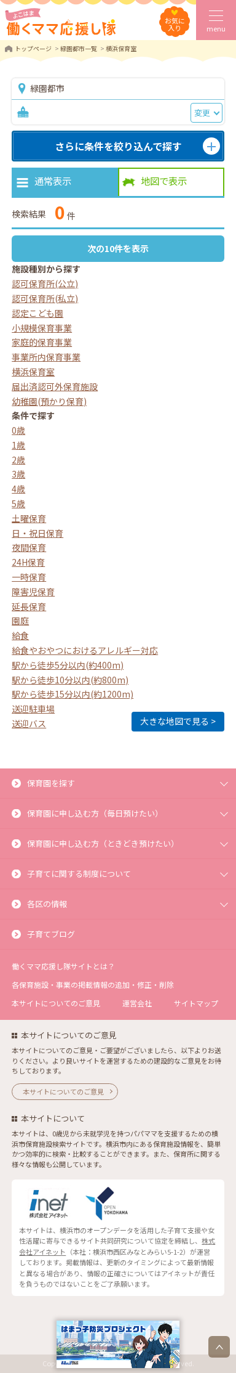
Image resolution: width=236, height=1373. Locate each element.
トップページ (33, 48)
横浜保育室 (33, 371)
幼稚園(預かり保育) (49, 401)
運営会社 (137, 1003)
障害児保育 (33, 591)
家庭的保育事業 (42, 342)
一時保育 (29, 577)
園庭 (20, 620)
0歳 (18, 430)
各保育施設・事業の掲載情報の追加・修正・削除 (93, 984)
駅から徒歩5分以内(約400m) (68, 665)
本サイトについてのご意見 (56, 1003)
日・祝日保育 (37, 533)
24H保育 (28, 562)
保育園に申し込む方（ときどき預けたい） (103, 843)
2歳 (18, 460)
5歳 (18, 503)
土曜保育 (29, 518)
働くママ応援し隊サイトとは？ (63, 966)
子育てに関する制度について (79, 873)
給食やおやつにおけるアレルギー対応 (85, 650)
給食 (20, 635)
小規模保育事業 (42, 328)
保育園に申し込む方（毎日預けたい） (95, 813)
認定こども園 (37, 313)
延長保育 (29, 606)
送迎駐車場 (33, 709)
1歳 (18, 445)
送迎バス (29, 723)
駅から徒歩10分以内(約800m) (70, 680)
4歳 (18, 489)
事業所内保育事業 (46, 357)
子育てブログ (51, 934)
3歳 (18, 474)
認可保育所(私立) (45, 298)
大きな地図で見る (174, 721)
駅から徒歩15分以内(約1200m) (72, 694)
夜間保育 (29, 547)
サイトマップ (196, 1003)
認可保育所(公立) (45, 283)
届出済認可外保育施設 (55, 386)
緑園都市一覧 (78, 48)
